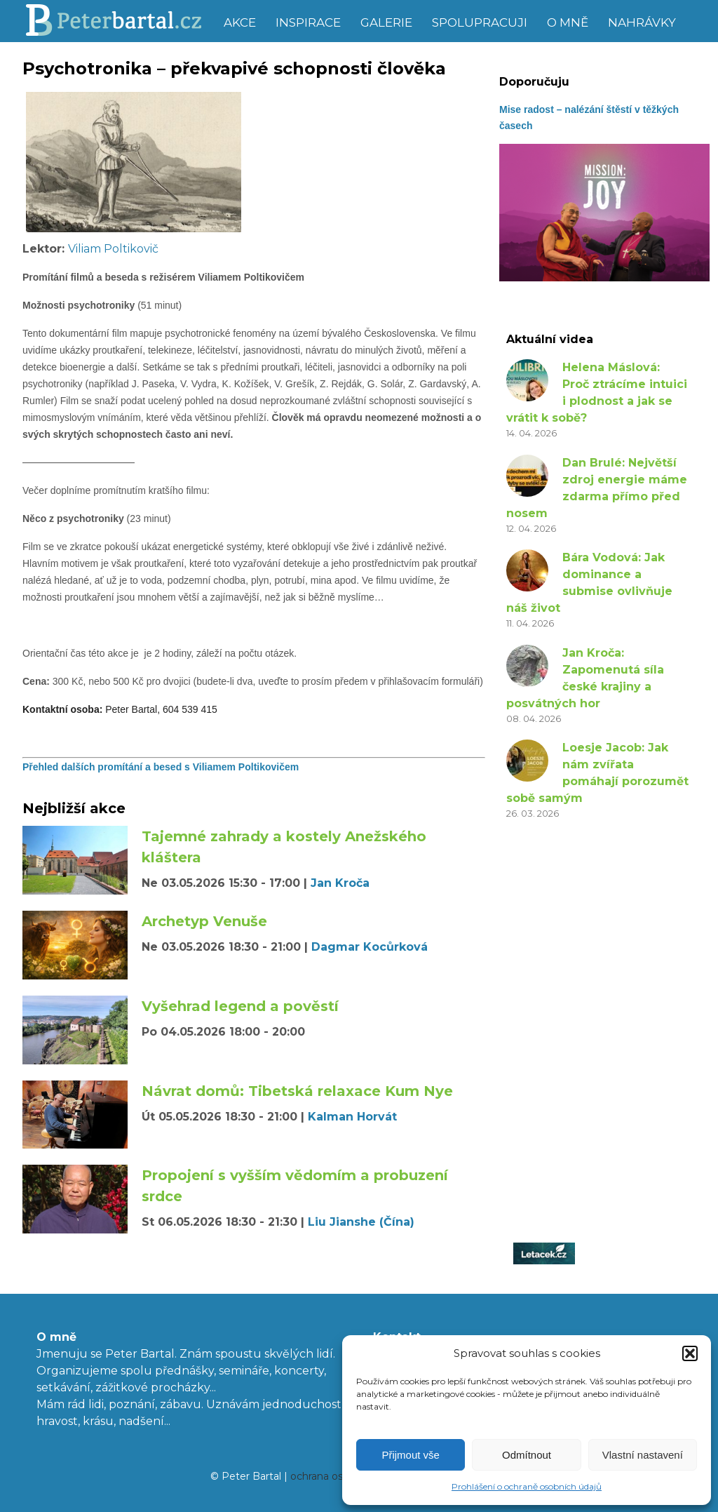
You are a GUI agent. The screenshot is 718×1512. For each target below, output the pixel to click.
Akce (240, 22)
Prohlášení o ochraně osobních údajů (527, 1486)
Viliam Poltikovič (113, 248)
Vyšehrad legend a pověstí (240, 1006)
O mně (567, 22)
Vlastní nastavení (642, 1455)
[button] (690, 1353)
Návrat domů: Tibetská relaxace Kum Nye (297, 1091)
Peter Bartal (118, 21)
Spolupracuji (479, 22)
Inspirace (308, 22)
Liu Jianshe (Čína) (361, 1222)
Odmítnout (526, 1455)
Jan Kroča (340, 883)
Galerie (386, 22)
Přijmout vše (410, 1455)
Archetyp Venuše (204, 921)
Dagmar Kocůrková (369, 947)
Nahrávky (642, 22)
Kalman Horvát (352, 1116)
